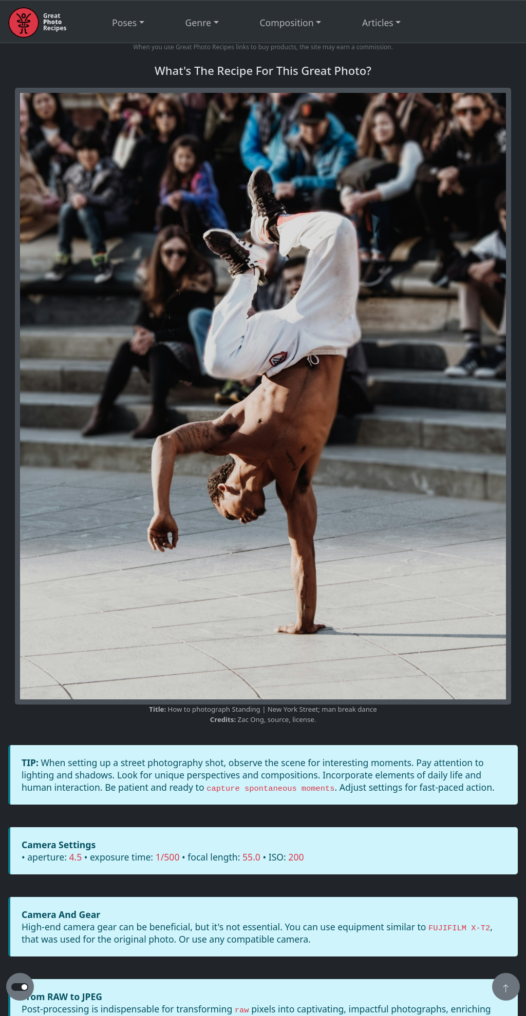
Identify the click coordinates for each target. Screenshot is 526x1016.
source (278, 719)
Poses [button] (124, 22)
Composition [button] (287, 22)
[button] (506, 987)
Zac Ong (251, 719)
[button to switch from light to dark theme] (20, 987)
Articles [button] (377, 22)
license (303, 719)
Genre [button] (198, 22)
